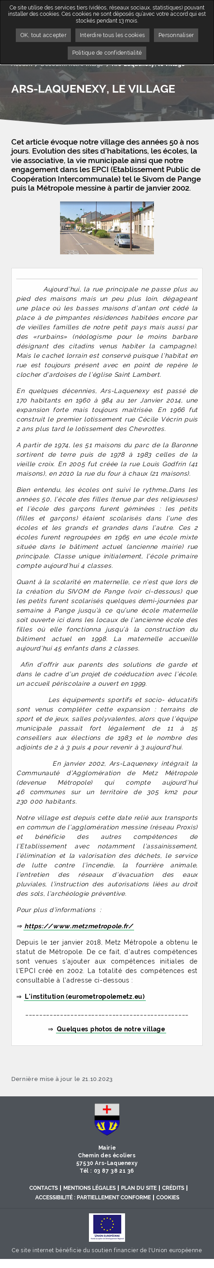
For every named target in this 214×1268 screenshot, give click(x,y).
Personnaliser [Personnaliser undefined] (176, 35)
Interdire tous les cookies (112, 35)
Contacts (43, 1188)
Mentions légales (89, 1188)
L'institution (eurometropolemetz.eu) (84, 996)
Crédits (173, 1188)
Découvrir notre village (72, 64)
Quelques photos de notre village (111, 1029)
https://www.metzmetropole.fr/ (78, 926)
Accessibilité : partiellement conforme (93, 1197)
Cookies (167, 1197)
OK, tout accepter (43, 35)
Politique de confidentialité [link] (107, 53)
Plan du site (139, 1188)
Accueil (21, 64)
